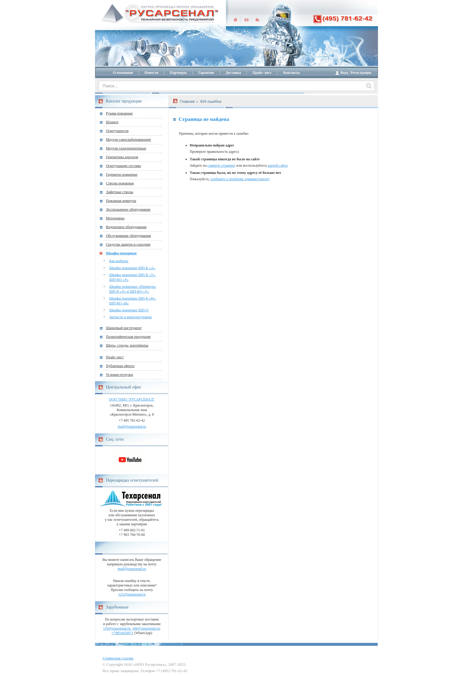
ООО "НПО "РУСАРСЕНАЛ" (131, 399)
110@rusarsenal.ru (116, 628)
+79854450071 (122, 633)
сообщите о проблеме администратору (240, 179)
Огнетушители (117, 131)
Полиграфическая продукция (128, 337)
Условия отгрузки (119, 375)
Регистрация (361, 73)
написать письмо (246, 19)
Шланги (112, 122)
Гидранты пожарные (122, 174)
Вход (344, 73)
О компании (123, 73)
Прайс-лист (261, 73)
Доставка (233, 73)
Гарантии (206, 73)
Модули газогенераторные (126, 148)
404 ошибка (210, 101)
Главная (187, 101)
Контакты (291, 73)
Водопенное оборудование (126, 227)
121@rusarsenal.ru (132, 594)
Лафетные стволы (119, 192)
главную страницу (222, 165)
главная (235, 19)
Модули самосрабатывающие (128, 139)
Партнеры (178, 73)
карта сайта (257, 19)
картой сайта (277, 165)
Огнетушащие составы (123, 166)
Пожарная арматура (121, 201)
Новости (151, 73)
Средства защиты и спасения (128, 244)
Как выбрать (119, 261)
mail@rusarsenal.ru (132, 426)
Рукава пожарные (119, 113)
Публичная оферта (120, 366)
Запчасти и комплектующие (130, 317)
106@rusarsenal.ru (146, 628)
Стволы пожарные (120, 183)
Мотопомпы (115, 218)
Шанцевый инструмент (124, 328)
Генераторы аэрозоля (122, 157)
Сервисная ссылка (118, 658)
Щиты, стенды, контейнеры (127, 345)
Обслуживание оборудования (128, 236)
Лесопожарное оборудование (128, 209)
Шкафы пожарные (121, 253)
